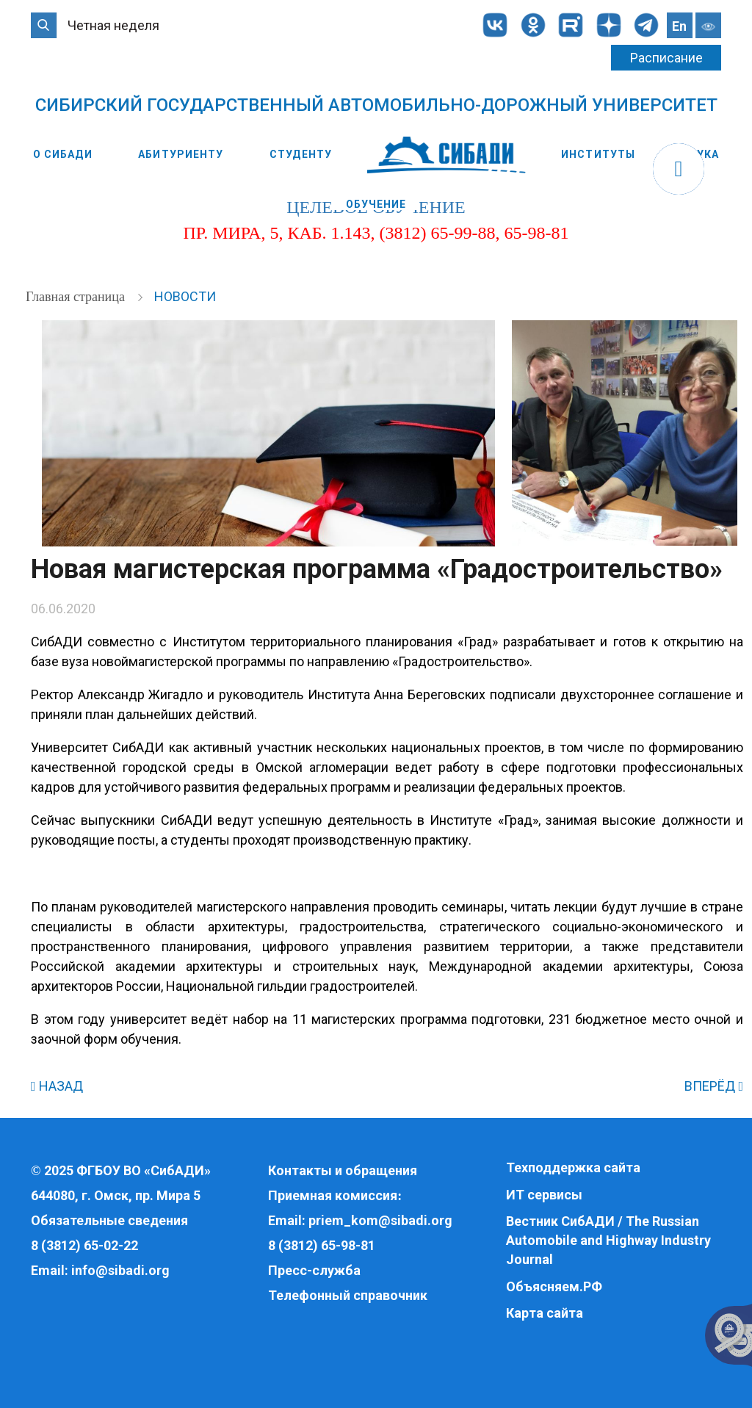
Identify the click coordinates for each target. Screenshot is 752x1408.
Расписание (666, 57)
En (679, 26)
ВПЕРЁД (713, 1086)
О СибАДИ (63, 154)
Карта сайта (544, 1313)
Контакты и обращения (342, 1170)
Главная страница (77, 296)
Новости (185, 296)
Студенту (301, 154)
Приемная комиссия (332, 1195)
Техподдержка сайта (573, 1167)
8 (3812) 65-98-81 (321, 1245)
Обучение (376, 204)
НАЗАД (57, 1086)
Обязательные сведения (109, 1220)
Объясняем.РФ (554, 1286)
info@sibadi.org (120, 1270)
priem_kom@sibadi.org (380, 1220)
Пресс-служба (314, 1270)
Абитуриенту (180, 154)
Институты (598, 154)
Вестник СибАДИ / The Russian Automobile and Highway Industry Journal (608, 1239)
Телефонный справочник (347, 1295)
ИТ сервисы (544, 1194)
